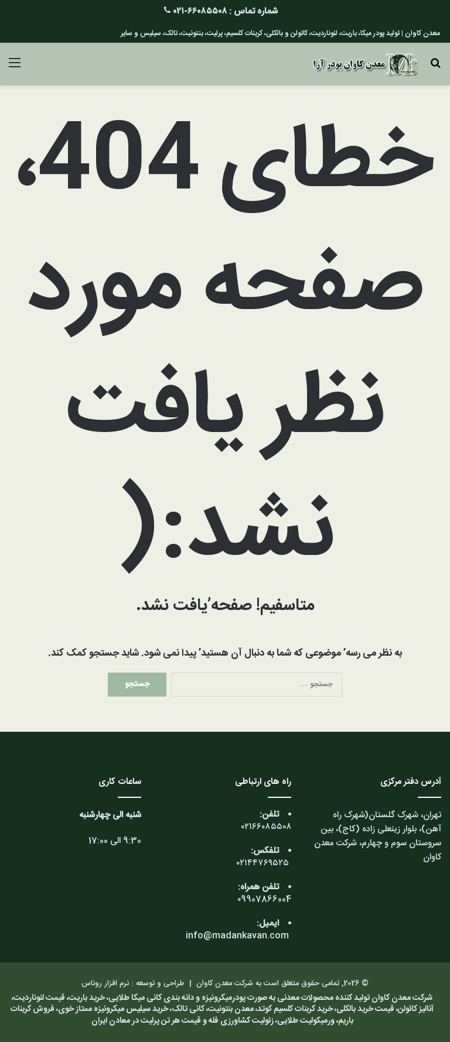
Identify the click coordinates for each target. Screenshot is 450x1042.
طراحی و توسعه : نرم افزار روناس (133, 983)
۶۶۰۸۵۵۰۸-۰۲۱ (200, 11)
